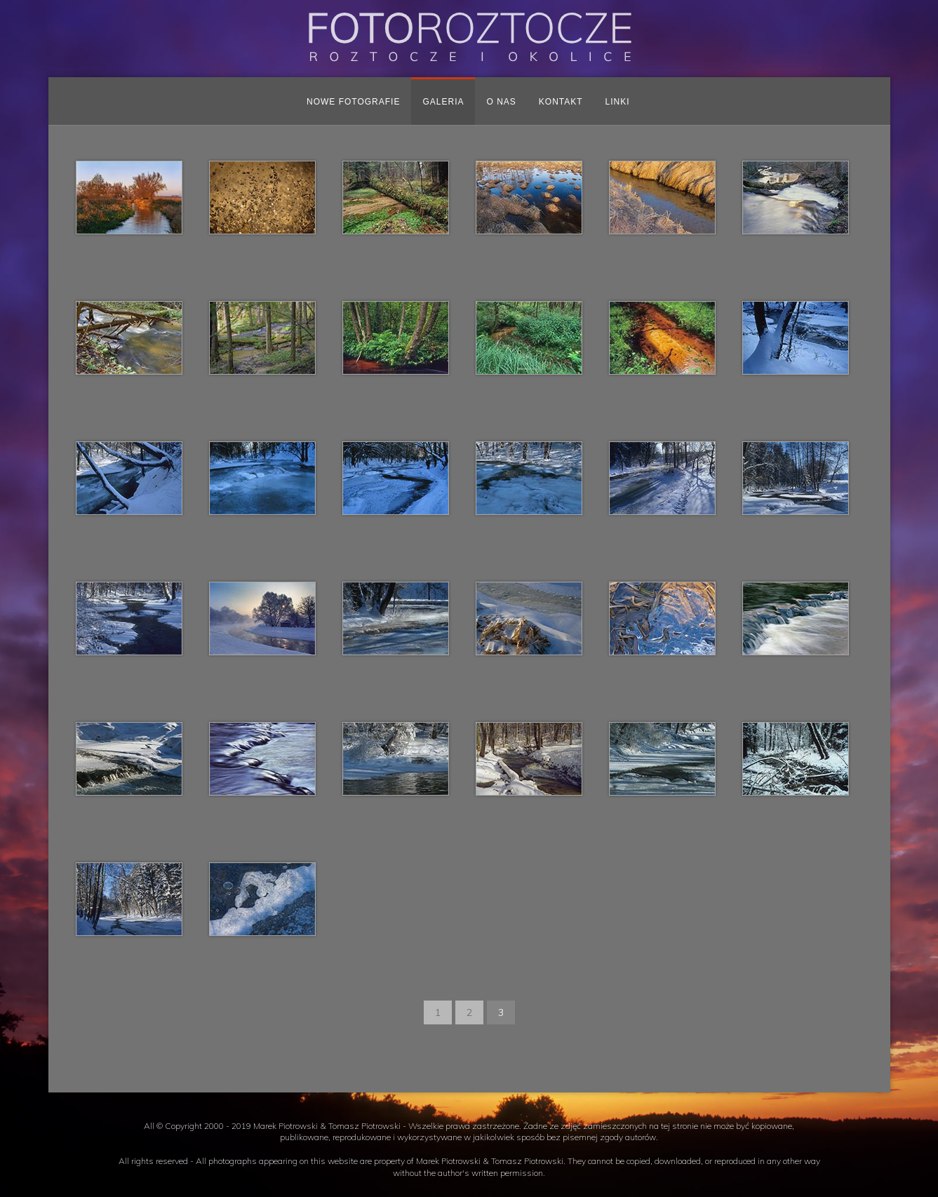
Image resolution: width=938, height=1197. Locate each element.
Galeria (443, 102)
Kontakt (561, 102)
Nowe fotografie (353, 102)
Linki (617, 102)
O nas (501, 102)
